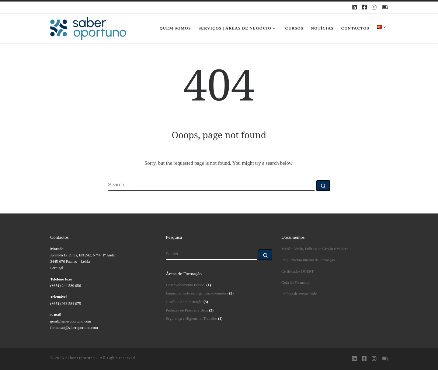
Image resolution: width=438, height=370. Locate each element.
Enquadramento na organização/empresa (197, 293)
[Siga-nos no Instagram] (374, 7)
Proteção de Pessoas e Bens (187, 310)
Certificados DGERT (297, 271)
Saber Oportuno (80, 357)
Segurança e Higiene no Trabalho (191, 318)
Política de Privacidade (299, 294)
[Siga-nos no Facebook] (364, 7)
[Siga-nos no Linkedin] (354, 7)
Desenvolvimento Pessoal (185, 285)
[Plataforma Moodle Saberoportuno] (385, 7)
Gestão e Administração (184, 302)
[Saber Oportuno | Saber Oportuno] (88, 28)
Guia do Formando (296, 282)
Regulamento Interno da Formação (308, 260)
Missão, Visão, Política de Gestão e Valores (314, 249)
